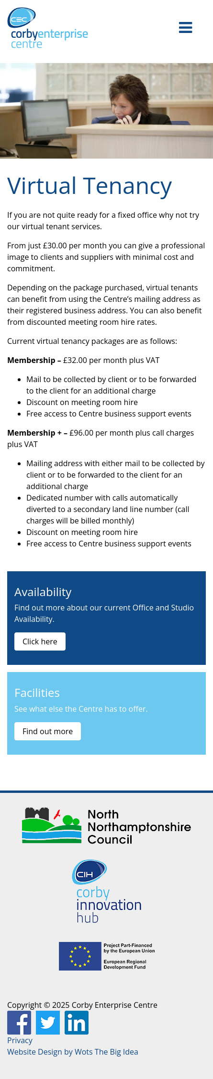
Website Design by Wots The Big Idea (72, 1052)
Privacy (20, 1040)
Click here (39, 641)
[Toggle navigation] (185, 28)
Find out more (47, 731)
